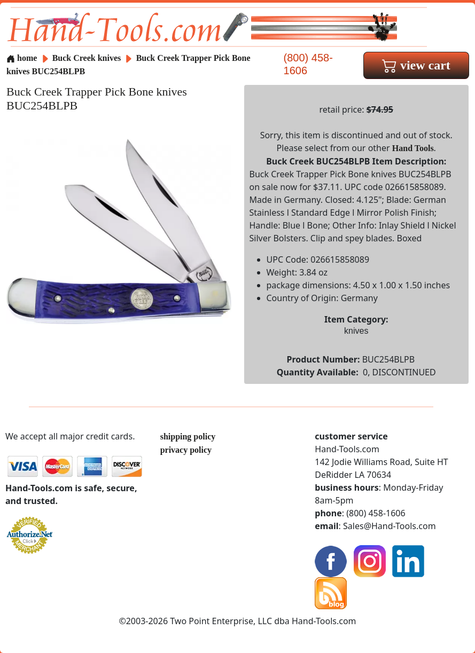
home (21, 57)
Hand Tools (413, 148)
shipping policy (188, 436)
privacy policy (186, 449)
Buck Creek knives (86, 57)
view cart (416, 65)
